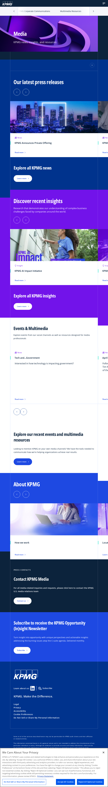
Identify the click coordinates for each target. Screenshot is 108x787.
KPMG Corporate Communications (34, 11)
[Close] (103, 752)
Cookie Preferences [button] (23, 714)
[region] (54, 767)
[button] (104, 3)
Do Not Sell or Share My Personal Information (36, 717)
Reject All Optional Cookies (90, 782)
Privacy (17, 707)
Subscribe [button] (21, 650)
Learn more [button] (21, 178)
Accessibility (20, 711)
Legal (16, 704)
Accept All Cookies (66, 782)
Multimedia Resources (70, 11)
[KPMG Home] (7, 3)
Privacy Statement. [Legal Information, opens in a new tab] (45, 776)
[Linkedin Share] (32, 688)
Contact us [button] (21, 601)
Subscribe (45, 688)
